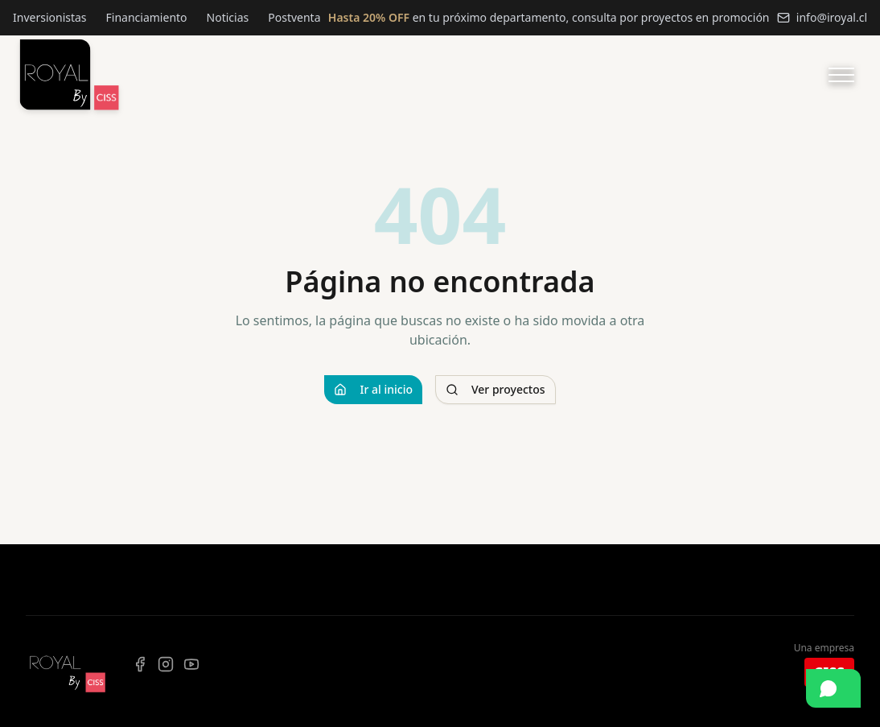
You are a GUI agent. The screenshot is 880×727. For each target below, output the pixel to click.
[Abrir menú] (841, 75)
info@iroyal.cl (822, 17)
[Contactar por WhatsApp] (833, 688)
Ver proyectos (495, 389)
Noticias (228, 17)
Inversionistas (50, 17)
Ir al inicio (373, 389)
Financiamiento (146, 17)
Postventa (294, 17)
